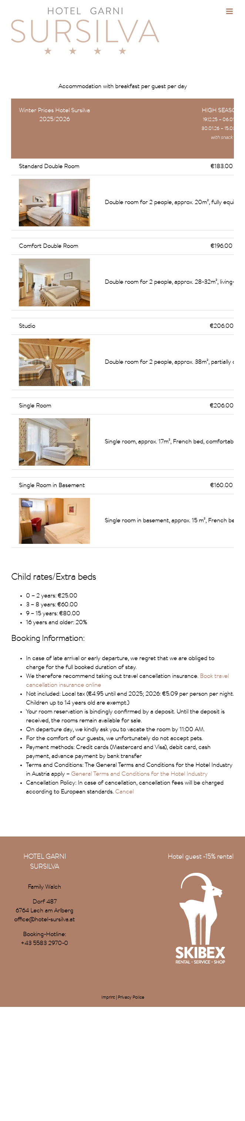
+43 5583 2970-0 (44, 944)
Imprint (108, 997)
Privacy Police (131, 997)
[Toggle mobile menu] (230, 11)
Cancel (124, 792)
